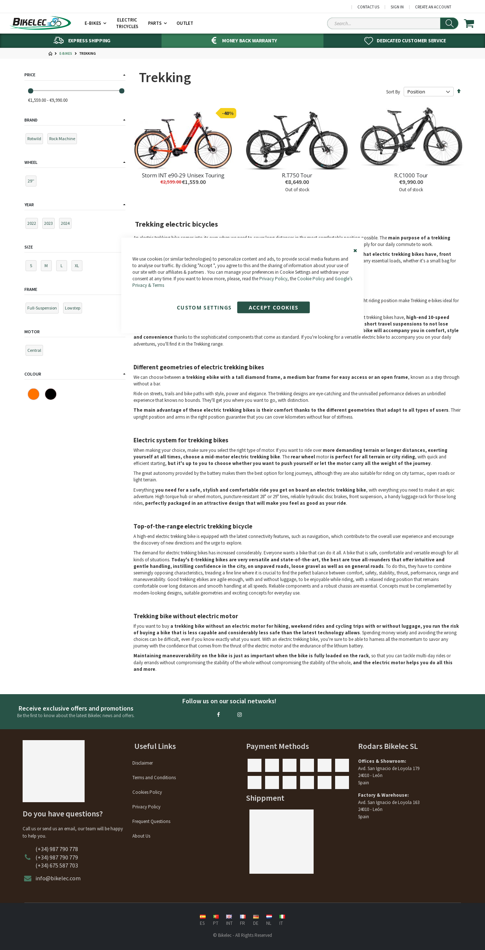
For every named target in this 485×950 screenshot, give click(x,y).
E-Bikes (65, 53)
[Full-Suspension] (44, 309)
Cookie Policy (311, 279)
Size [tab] (28, 247)
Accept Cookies (274, 307)
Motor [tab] (32, 331)
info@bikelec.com (58, 878)
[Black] (51, 394)
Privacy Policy (273, 279)
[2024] (67, 224)
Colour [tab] (32, 374)
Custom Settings (204, 307)
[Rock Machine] (63, 139)
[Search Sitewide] (392, 23)
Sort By (393, 92)
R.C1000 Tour (411, 175)
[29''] (33, 182)
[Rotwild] (36, 139)
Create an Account (433, 7)
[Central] (36, 351)
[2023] (50, 224)
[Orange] (34, 394)
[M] (48, 266)
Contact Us (368, 7)
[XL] (78, 266)
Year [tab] (29, 204)
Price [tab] (29, 74)
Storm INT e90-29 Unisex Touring (183, 175)
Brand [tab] (31, 120)
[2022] (33, 224)
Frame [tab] (30, 289)
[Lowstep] (74, 309)
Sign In (397, 7)
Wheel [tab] (31, 162)
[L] (63, 266)
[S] (33, 266)
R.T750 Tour (297, 175)
